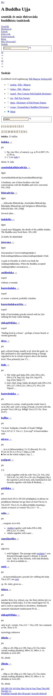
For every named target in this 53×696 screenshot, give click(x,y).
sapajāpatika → (10, 538)
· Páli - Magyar (20, 85)
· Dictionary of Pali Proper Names (28, 102)
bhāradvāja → (9, 192)
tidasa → (6, 589)
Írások (4, 31)
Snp (34, 688)
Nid (3, 691)
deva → (5, 340)
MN (7, 688)
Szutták (5, 26)
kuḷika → (6, 417)
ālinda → (6, 637)
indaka (10, 528)
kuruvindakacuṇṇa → (13, 304)
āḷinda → (6, 663)
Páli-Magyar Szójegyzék (40, 79)
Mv (7, 691)
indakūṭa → (8, 219)
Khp (18, 688)
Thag (38, 688)
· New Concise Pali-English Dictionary (31, 93)
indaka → (6, 141)
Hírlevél (43, 693)
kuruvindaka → (10, 288)
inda (16, 157)
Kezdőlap (5, 693)
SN (11, 688)
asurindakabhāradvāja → (15, 167)
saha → (5, 513)
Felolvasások (8, 36)
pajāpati (41, 553)
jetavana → (7, 242)
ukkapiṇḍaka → (10, 322)
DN (3, 688)
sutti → (5, 566)
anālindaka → (9, 272)
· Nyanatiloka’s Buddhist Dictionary (29, 107)
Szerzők (35, 693)
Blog (3, 39)
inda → (5, 364)
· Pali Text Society (20, 98)
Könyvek (5, 34)
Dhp (23, 688)
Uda (27, 688)
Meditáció (6, 29)
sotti (17, 579)
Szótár (4, 44)
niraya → (6, 439)
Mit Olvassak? (8, 41)
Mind (12, 111)
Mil (47, 688)
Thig (43, 688)
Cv (10, 691)
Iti (31, 688)
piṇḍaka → (7, 488)
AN (14, 688)
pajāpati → (7, 459)
